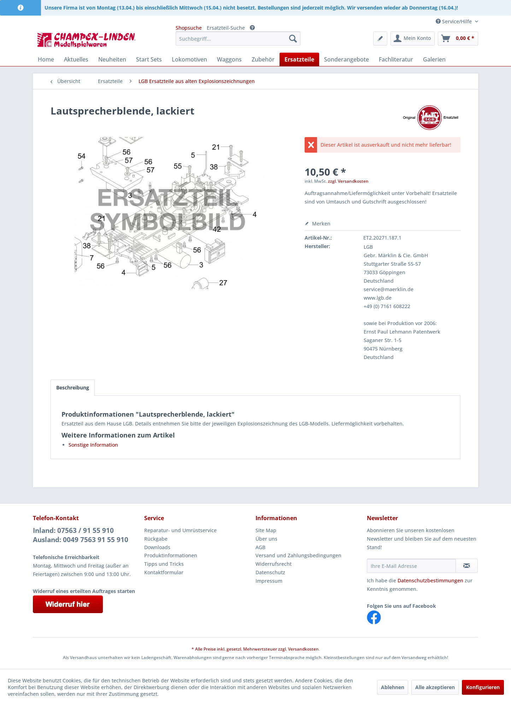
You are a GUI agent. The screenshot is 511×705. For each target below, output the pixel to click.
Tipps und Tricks (164, 563)
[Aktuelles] (76, 59)
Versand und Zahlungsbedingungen (298, 555)
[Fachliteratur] (396, 59)
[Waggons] (229, 59)
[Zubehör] (263, 59)
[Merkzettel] (380, 38)
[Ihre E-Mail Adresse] (411, 566)
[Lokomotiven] (189, 59)
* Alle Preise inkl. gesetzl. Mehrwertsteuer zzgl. (240, 649)
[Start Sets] (149, 59)
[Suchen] (293, 38)
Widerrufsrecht (274, 563)
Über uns (266, 538)
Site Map (266, 530)
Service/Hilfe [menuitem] (454, 21)
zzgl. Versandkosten (348, 181)
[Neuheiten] (112, 59)
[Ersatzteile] (299, 59)
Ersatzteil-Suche (226, 27)
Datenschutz (270, 572)
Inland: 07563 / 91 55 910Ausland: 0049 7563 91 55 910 (80, 535)
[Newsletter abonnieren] (467, 566)
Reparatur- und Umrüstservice (180, 530)
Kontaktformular (163, 572)
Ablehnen (392, 687)
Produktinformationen (170, 555)
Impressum (269, 580)
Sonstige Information (93, 444)
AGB (260, 547)
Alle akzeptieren (435, 687)
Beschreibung (72, 387)
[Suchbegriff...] (238, 38)
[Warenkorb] (458, 38)
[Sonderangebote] (346, 59)
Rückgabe (156, 538)
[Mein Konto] (412, 38)
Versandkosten (303, 649)
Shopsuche (189, 27)
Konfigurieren (483, 687)
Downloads (157, 547)
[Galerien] (434, 59)
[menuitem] (238, 38)
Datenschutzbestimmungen (430, 580)
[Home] (46, 59)
